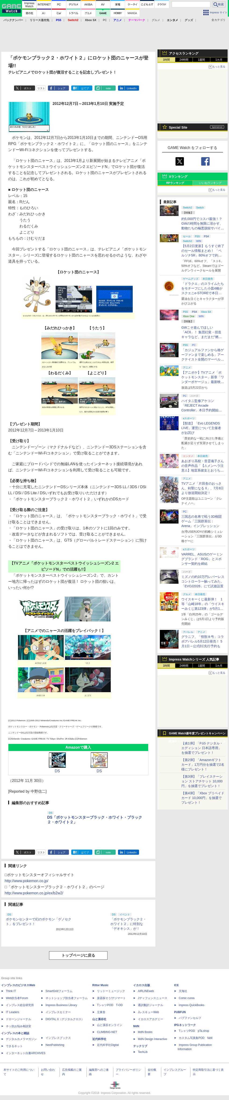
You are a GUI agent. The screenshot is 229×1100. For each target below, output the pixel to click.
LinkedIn (132, 88)
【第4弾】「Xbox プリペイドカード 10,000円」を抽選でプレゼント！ (202, 797)
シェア (61, 88)
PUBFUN (180, 1012)
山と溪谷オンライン (109, 1025)
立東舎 (101, 1012)
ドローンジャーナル (18, 1019)
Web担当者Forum (17, 998)
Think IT (11, 991)
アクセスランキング (183, 53)
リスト (41, 88)
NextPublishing (55, 1045)
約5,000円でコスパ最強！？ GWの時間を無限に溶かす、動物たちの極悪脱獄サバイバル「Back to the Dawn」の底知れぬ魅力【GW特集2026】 (202, 228)
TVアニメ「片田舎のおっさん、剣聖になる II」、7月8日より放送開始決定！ (202, 488)
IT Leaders (12, 1012)
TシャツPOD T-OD (110, 1005)
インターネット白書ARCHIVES (25, 1053)
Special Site (178, 127)
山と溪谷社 (99, 1019)
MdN (136, 1026)
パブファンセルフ (190, 1018)
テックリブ (140, 1046)
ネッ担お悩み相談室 (18, 1026)
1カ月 (219, 59)
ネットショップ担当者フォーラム (67, 998)
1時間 (166, 59)
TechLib (142, 1052)
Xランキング (178, 176)
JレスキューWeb (148, 1012)
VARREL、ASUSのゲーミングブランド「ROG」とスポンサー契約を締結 (202, 558)
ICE (176, 985)
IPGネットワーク (185, 1025)
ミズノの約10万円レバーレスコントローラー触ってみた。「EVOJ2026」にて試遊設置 (202, 581)
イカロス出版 (141, 985)
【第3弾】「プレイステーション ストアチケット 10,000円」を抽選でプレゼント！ (202, 781)
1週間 (201, 59)
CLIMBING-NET (107, 1032)
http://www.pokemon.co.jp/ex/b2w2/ (34, 893)
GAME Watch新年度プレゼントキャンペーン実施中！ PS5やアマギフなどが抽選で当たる (197, 734)
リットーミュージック (111, 991)
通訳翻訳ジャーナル (150, 1005)
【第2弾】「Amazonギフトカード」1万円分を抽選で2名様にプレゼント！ (202, 764)
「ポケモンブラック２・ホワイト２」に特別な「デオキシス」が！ (128, 923)
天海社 (183, 991)
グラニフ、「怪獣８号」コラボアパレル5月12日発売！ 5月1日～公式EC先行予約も (202, 641)
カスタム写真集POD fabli (195, 1038)
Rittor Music (100, 985)
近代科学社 (99, 1039)
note (108, 88)
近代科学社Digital (108, 1045)
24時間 (183, 59)
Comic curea (186, 998)
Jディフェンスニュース (152, 998)
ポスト (28, 88)
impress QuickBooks (191, 1005)
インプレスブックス (58, 1038)
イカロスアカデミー (150, 1019)
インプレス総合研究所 (20, 1005)
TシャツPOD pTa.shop (194, 1031)
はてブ (85, 88)
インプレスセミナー (58, 1012)
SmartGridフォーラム (59, 991)
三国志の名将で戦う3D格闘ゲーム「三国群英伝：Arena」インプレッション (201, 521)
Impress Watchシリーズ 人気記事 (194, 659)
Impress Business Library (61, 1005)
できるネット (14, 1046)
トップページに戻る (78, 955)
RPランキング (175, 183)
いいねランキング (210, 183)
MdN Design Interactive (152, 1039)
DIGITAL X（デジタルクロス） (65, 1019)
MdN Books (145, 1032)
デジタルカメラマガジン (21, 1039)
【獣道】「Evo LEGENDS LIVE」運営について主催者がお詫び (201, 428)
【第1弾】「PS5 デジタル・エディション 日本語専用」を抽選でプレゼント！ (202, 747)
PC (105, 20)
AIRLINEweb (146, 991)
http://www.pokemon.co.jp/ (26, 881)
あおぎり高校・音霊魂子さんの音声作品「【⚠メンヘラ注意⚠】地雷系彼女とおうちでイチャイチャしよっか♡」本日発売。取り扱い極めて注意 (202, 470)
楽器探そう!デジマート (111, 998)
